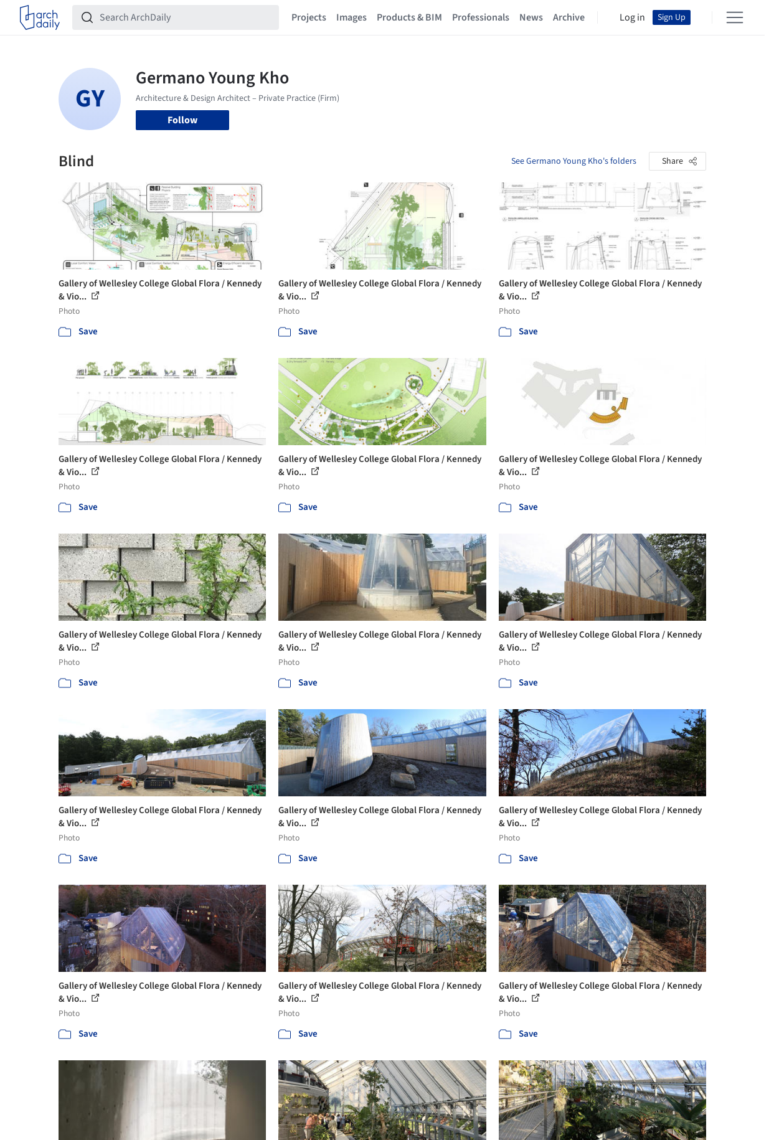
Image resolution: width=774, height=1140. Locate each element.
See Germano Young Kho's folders (573, 161)
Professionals (480, 17)
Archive (569, 17)
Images (351, 17)
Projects (308, 17)
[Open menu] (735, 17)
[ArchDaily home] (40, 17)
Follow (182, 120)
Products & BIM (409, 17)
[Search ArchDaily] (185, 17)
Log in (632, 17)
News (531, 17)
